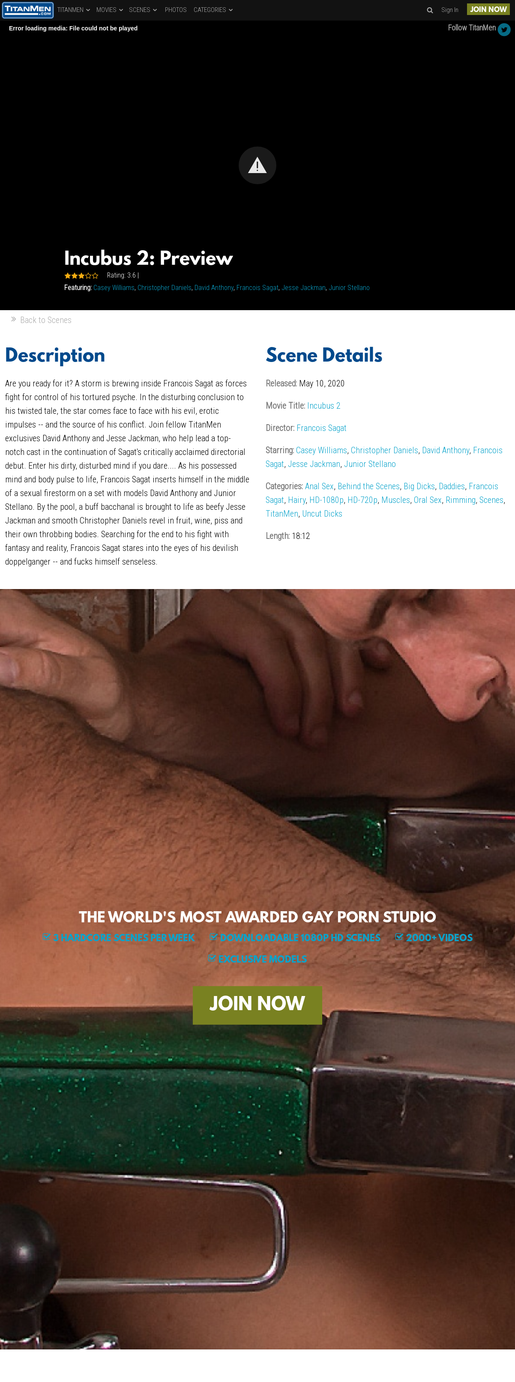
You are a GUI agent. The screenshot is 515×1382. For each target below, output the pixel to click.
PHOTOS (176, 10)
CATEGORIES (214, 10)
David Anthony (214, 288)
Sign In (449, 10)
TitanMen (282, 514)
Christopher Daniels (165, 288)
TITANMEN (74, 10)
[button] (257, 165)
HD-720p (362, 500)
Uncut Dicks (322, 514)
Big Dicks (419, 486)
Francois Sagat (257, 288)
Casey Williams (114, 288)
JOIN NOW (488, 10)
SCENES (143, 10)
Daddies (452, 486)
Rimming (461, 500)
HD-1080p (326, 500)
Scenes (491, 500)
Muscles (395, 500)
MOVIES (110, 10)
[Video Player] (257, 165)
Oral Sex (428, 500)
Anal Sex (319, 486)
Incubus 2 (324, 406)
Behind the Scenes (369, 486)
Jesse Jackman (303, 288)
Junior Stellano (349, 288)
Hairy (296, 500)
